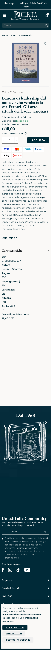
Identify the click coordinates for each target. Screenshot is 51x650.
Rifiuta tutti (14, 633)
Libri (13, 35)
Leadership (25, 35)
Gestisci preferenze (18, 639)
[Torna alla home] (26, 15)
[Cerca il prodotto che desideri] (23, 25)
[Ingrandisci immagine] (3, 40)
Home (5, 35)
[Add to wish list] (45, 43)
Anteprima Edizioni (21, 117)
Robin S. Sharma (12, 92)
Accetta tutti (15, 627)
